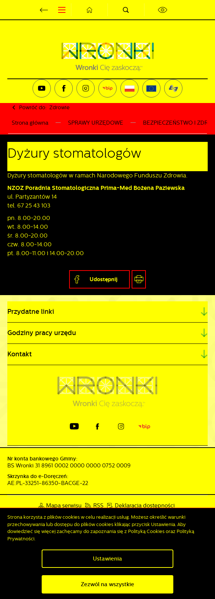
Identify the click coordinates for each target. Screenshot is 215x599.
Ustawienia (107, 558)
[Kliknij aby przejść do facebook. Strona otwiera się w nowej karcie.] (63, 88)
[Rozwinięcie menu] (107, 312)
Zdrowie (59, 107)
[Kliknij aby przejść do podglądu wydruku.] (139, 279)
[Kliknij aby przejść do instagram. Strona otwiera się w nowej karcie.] (85, 88)
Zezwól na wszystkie (107, 584)
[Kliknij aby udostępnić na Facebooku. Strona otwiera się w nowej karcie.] (99, 279)
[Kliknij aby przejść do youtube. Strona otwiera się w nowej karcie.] (42, 88)
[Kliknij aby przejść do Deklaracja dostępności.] (141, 505)
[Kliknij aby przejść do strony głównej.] (89, 9)
